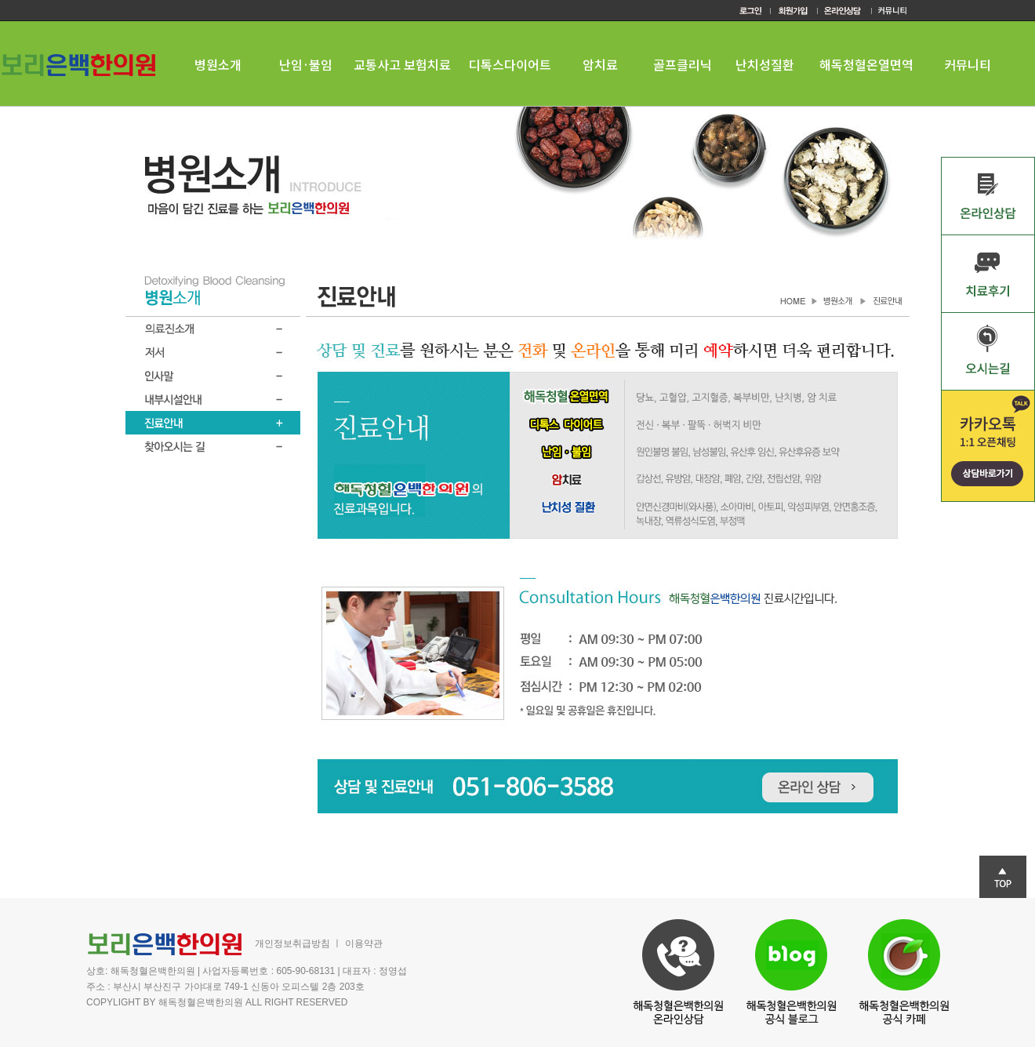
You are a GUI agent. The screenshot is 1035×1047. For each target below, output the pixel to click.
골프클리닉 (682, 64)
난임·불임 (305, 64)
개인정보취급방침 (292, 943)
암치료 (600, 64)
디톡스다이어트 (510, 64)
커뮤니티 (967, 64)
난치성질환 (764, 64)
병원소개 (218, 64)
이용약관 (364, 943)
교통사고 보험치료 (402, 64)
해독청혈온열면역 (866, 64)
